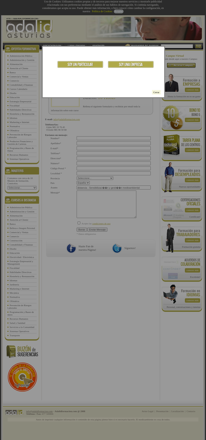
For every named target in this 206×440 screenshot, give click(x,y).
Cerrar (156, 92)
